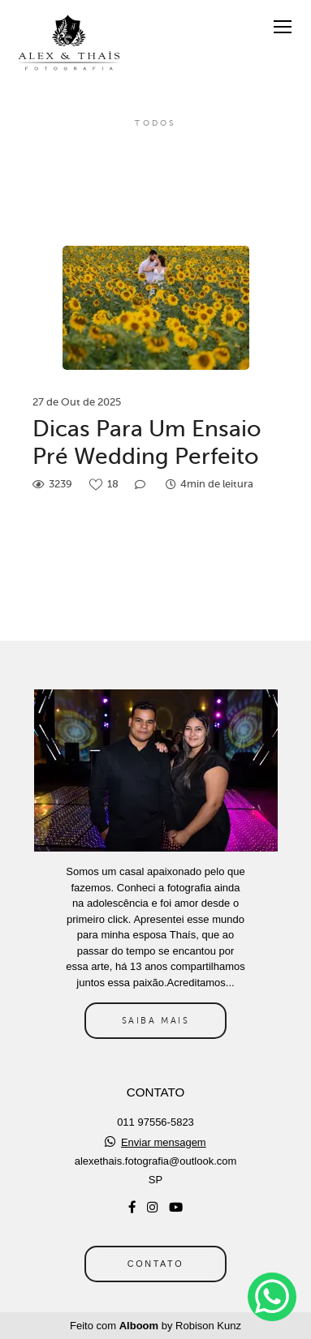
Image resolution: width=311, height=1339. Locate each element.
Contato (155, 1263)
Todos (155, 123)
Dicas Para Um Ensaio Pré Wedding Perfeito (146, 442)
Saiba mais (156, 1020)
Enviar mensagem (163, 1142)
